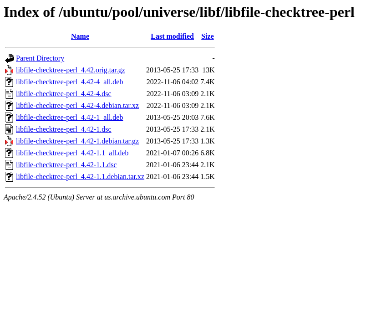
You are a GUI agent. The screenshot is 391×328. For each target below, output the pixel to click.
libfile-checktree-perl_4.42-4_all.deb (69, 82)
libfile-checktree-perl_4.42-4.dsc (64, 93)
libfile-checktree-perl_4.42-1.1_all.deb (72, 153)
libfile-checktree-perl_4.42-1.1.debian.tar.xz (80, 176)
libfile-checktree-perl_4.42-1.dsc (64, 129)
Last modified (172, 36)
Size (207, 36)
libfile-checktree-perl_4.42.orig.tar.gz (70, 70)
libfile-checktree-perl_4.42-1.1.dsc (66, 165)
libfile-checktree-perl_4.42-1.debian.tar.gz (77, 141)
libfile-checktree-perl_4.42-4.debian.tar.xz (77, 105)
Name (80, 36)
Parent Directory (40, 58)
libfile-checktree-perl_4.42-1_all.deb (69, 117)
